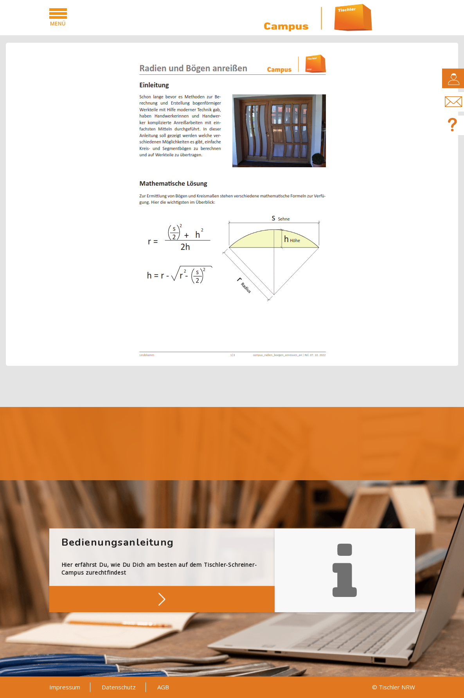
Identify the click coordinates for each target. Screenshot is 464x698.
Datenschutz (119, 687)
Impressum (64, 687)
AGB (163, 687)
